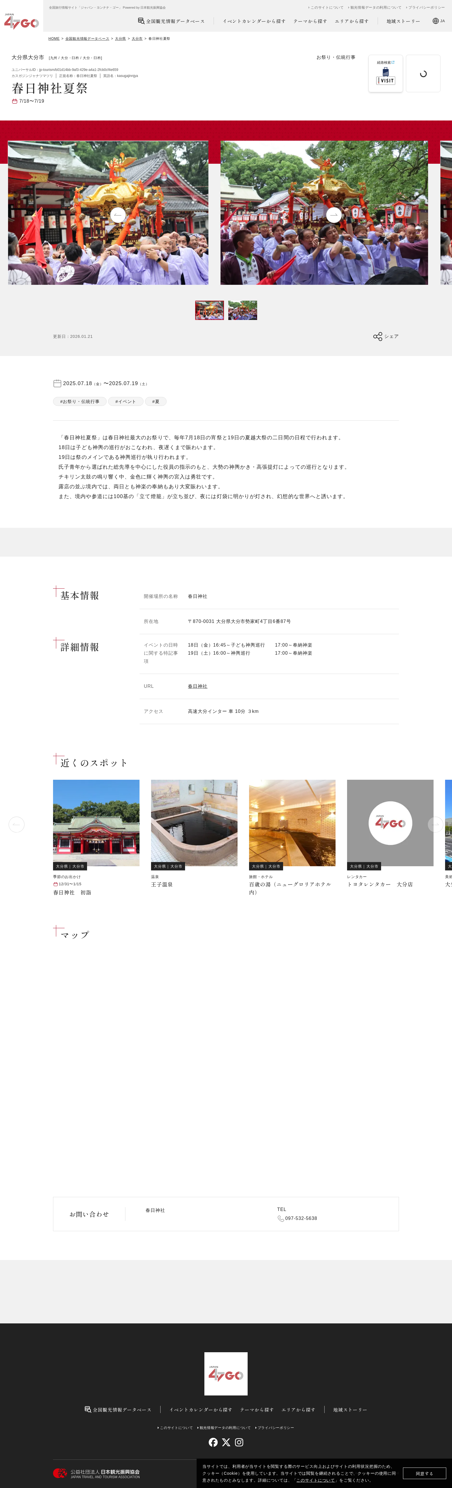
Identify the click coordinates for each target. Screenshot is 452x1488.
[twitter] (226, 1442)
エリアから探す (352, 21)
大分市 (137, 38)
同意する (425, 1473)
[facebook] (213, 1442)
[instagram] (239, 1442)
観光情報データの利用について (376, 7)
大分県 (120, 38)
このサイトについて (315, 1480)
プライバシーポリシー (426, 7)
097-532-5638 (301, 1218)
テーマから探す (310, 21)
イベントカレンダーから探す (254, 21)
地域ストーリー (404, 21)
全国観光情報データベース (171, 21)
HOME (54, 38)
